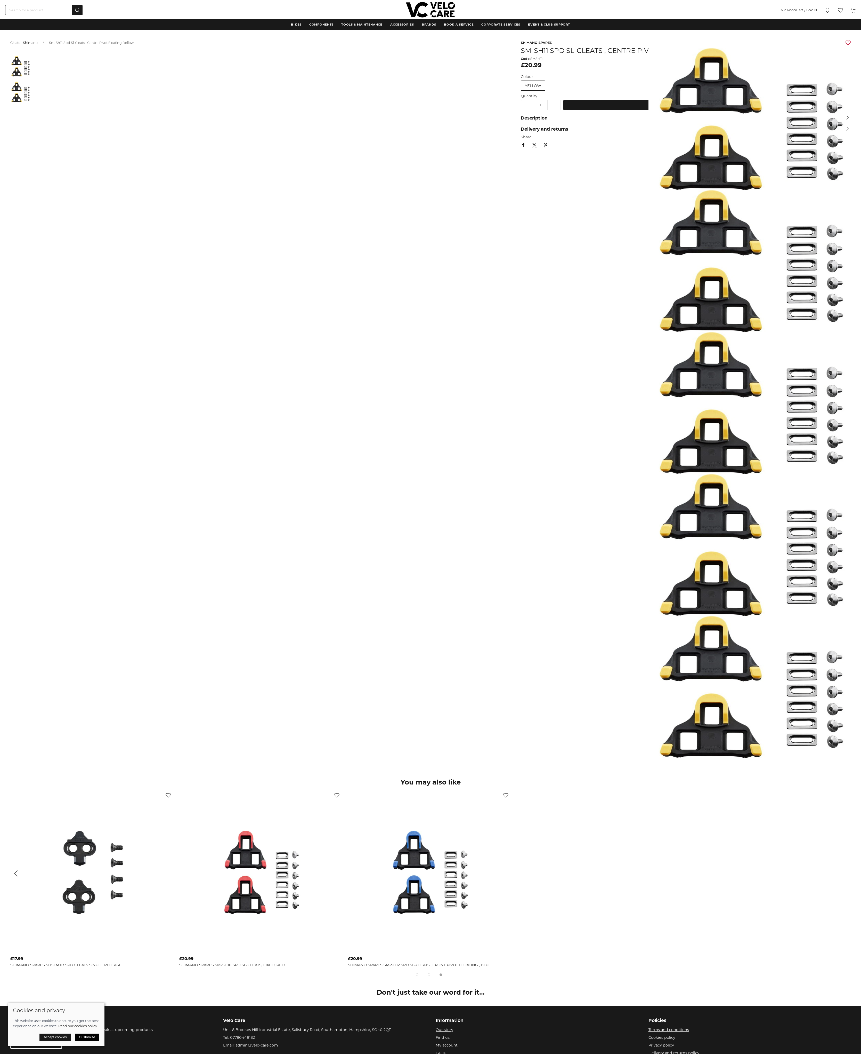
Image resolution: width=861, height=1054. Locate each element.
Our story (444, 1029)
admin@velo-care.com (256, 1045)
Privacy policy (661, 1045)
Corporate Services (500, 24)
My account (447, 1045)
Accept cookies (55, 1037)
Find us (443, 1037)
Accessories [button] (402, 24)
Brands (429, 24)
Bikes (296, 24)
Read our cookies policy (77, 1026)
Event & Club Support (549, 24)
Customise (87, 1037)
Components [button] (321, 24)
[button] (840, 10)
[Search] (44, 10)
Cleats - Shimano (24, 43)
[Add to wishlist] (168, 795)
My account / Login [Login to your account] (799, 10)
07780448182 (242, 1037)
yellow (533, 85)
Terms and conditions (668, 1029)
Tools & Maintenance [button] (362, 24)
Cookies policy (661, 1037)
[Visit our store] (827, 10)
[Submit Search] (77, 10)
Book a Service (459, 24)
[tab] (417, 974)
